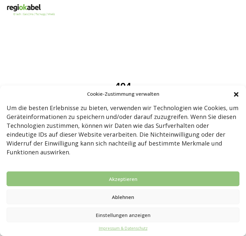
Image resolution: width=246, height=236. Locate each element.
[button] (236, 93)
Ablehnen (123, 197)
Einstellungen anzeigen (123, 215)
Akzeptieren (123, 179)
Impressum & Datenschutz (123, 228)
